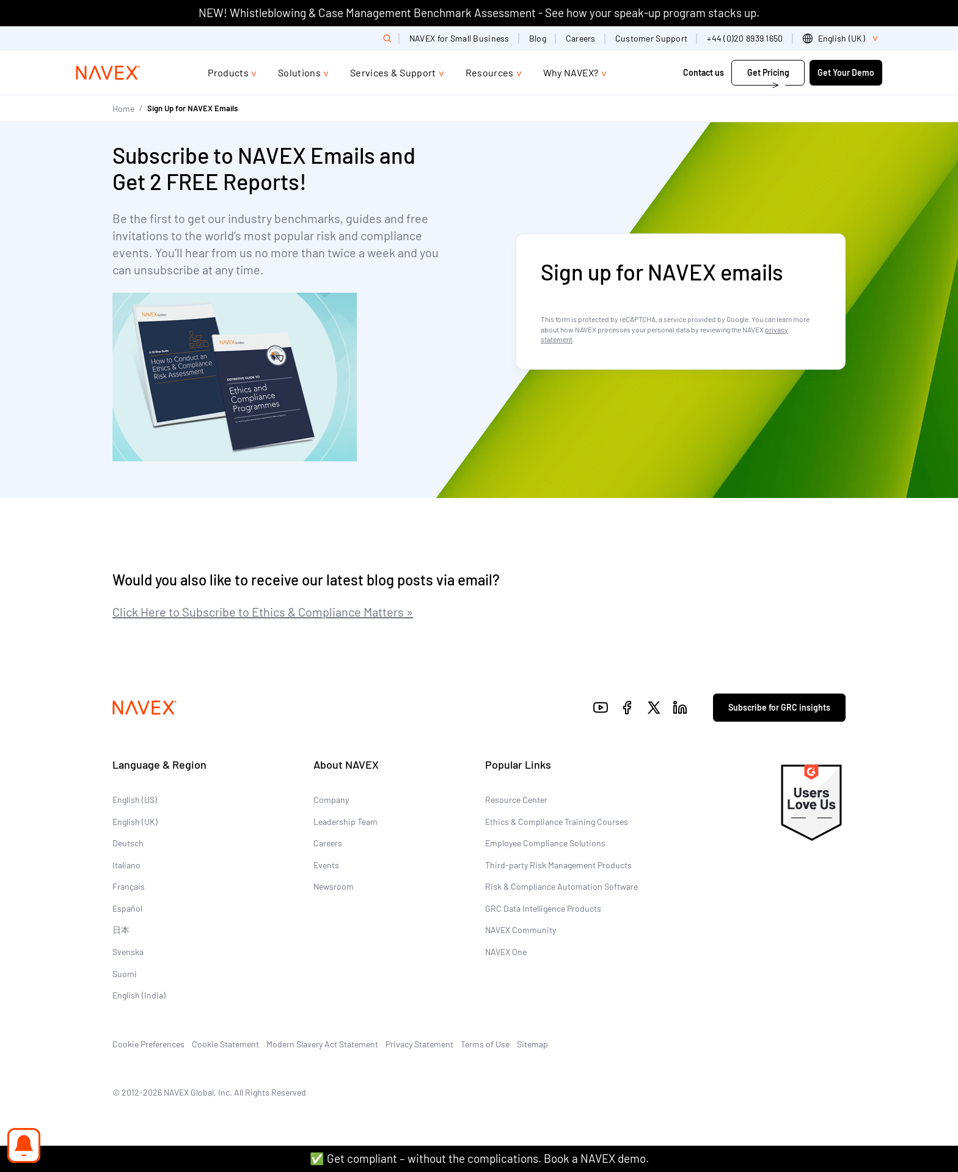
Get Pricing (768, 72)
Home (123, 108)
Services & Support (393, 72)
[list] (842, 38)
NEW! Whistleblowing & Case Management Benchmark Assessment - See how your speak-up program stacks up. (479, 12)
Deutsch (128, 843)
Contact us (703, 72)
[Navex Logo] (108, 72)
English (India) (139, 995)
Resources (490, 72)
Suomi (124, 974)
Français (128, 886)
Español (127, 908)
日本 (121, 930)
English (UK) (135, 821)
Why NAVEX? (571, 72)
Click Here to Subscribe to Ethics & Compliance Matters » (262, 611)
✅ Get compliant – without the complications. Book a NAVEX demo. (479, 1158)
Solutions (299, 72)
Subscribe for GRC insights (779, 707)
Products (228, 72)
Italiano (126, 865)
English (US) (134, 799)
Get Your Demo (845, 72)
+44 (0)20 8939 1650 (745, 38)
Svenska (128, 952)
